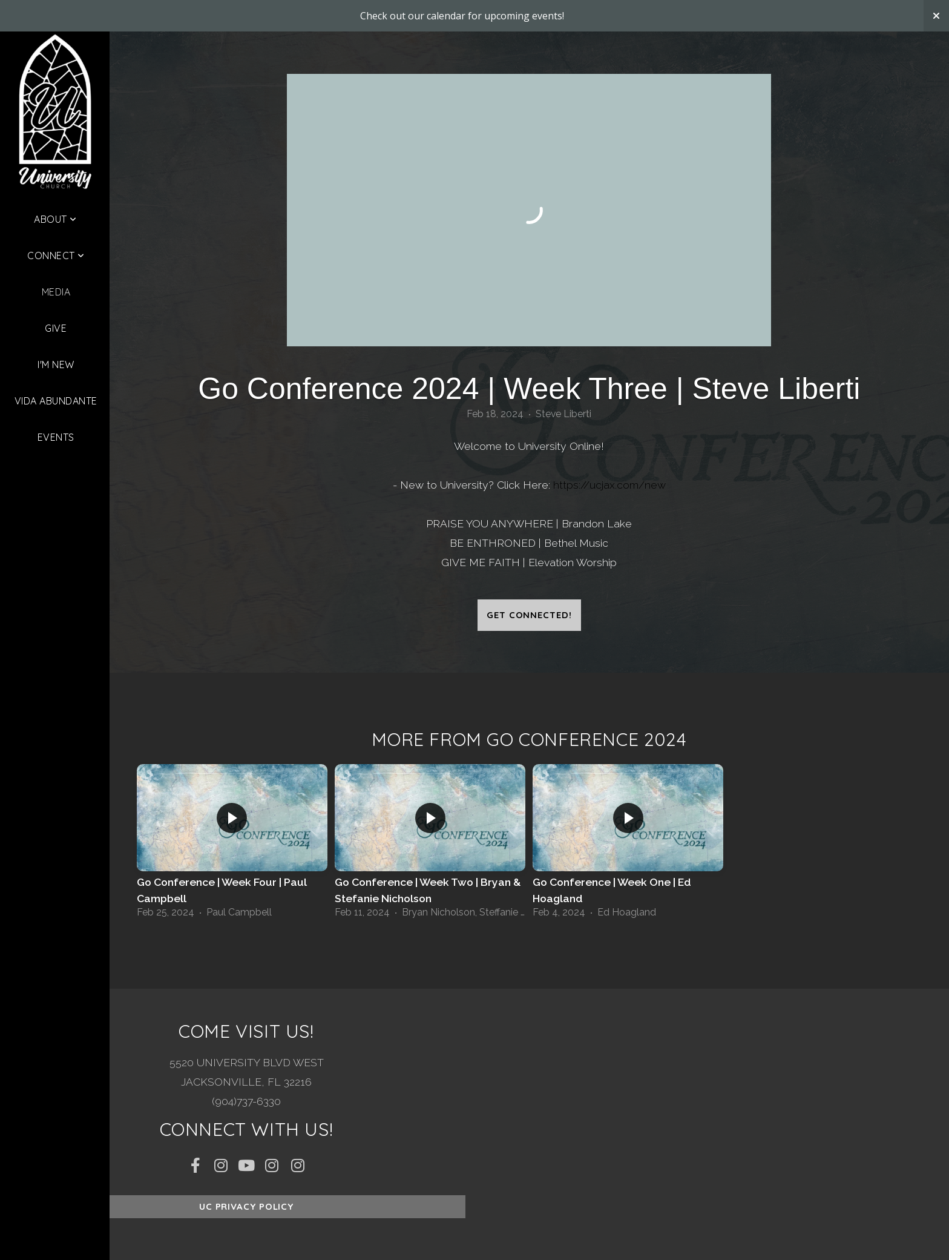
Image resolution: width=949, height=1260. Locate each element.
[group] (232, 845)
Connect (55, 255)
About (55, 219)
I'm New (56, 364)
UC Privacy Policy (246, 1206)
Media (56, 292)
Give (56, 328)
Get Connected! (529, 615)
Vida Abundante (56, 401)
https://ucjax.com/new (609, 484)
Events (56, 437)
